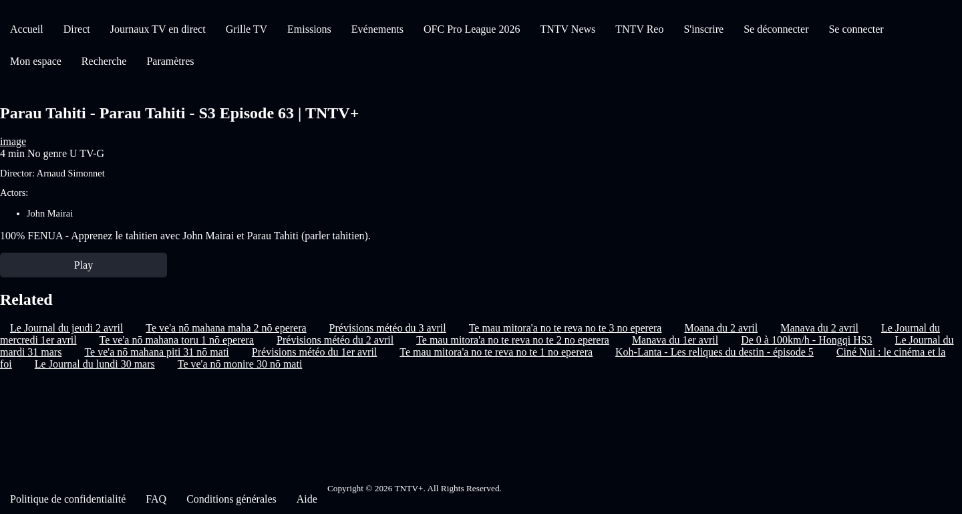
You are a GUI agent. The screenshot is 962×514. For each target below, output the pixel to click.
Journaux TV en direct (158, 29)
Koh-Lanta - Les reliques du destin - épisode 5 (714, 352)
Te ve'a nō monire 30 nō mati (240, 364)
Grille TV (246, 29)
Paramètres (170, 61)
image (13, 141)
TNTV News (567, 29)
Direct (76, 29)
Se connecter (855, 29)
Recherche (104, 61)
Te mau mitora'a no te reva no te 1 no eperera (496, 352)
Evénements (377, 29)
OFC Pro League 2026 (472, 29)
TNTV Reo (639, 29)
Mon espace (35, 61)
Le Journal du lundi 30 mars (95, 364)
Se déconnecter (776, 29)
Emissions (309, 29)
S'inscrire (703, 29)
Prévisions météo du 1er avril (314, 352)
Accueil (26, 29)
